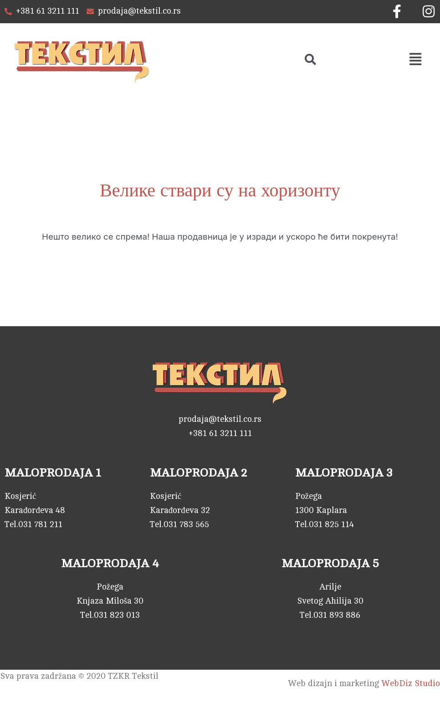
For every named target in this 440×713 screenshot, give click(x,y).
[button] (415, 59)
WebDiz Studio (410, 683)
